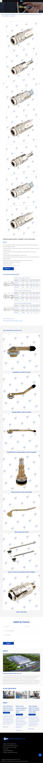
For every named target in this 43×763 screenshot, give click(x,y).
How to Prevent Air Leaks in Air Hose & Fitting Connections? (8, 708)
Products (9, 14)
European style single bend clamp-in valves (21, 452)
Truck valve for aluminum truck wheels (21, 572)
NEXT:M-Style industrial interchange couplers (13, 320)
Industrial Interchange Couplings (27, 14)
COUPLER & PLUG (15, 14)
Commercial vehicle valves (21, 372)
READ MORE (5, 727)
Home (5, 14)
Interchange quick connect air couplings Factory (21, 679)
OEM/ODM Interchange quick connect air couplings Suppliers (14, 761)
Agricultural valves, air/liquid (21, 492)
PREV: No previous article (8, 318)
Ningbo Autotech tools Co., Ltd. (13, 759)
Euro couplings (21, 612)
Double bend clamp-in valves (21, 412)
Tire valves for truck (21, 532)
